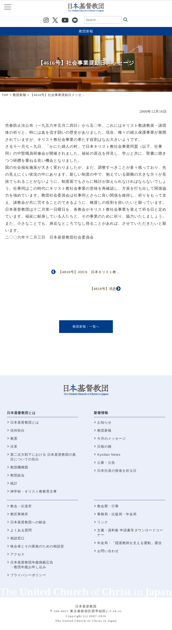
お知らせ (104, 422)
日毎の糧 (104, 446)
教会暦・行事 (108, 506)
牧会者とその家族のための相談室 (37, 546)
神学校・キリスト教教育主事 (33, 491)
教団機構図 (19, 467)
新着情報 (101, 413)
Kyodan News (108, 454)
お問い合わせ (108, 551)
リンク (102, 522)
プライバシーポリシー (28, 575)
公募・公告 (106, 462)
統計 (13, 483)
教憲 (13, 438)
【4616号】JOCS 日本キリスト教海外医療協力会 (99, 272)
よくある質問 (21, 530)
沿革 (13, 446)
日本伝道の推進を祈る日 (117, 470)
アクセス (17, 554)
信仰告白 (17, 430)
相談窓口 (17, 538)
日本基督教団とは (21, 413)
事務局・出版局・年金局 (117, 514)
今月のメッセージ (111, 438)
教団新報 (86, 31)
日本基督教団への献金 (28, 522)
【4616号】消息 (103, 289)
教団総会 (17, 475)
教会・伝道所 (21, 506)
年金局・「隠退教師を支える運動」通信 (129, 543)
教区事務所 (19, 514)
